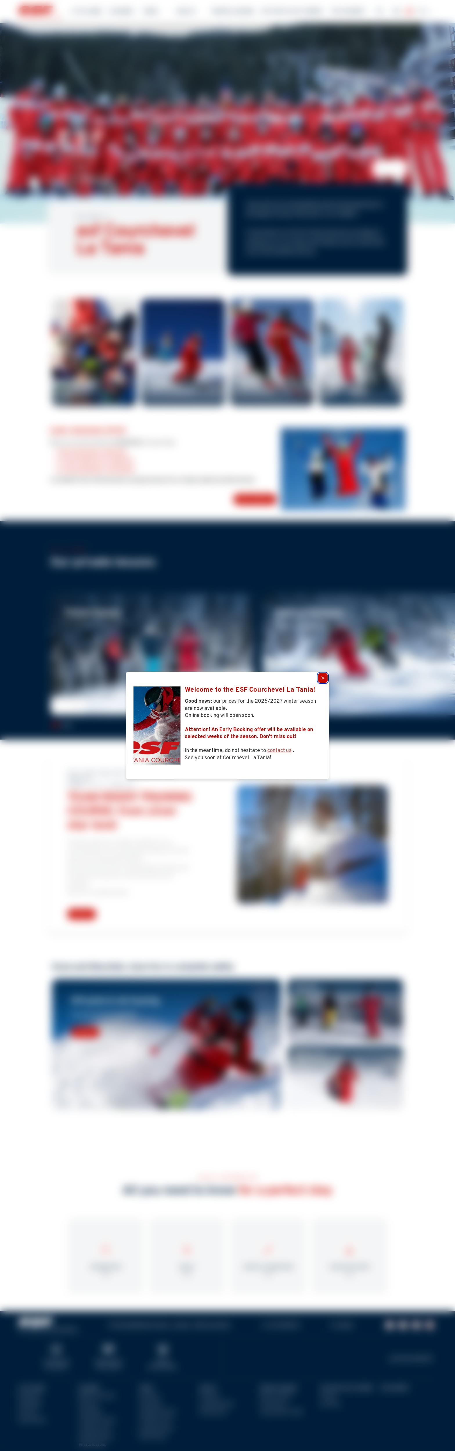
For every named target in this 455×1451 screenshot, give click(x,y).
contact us (279, 750)
